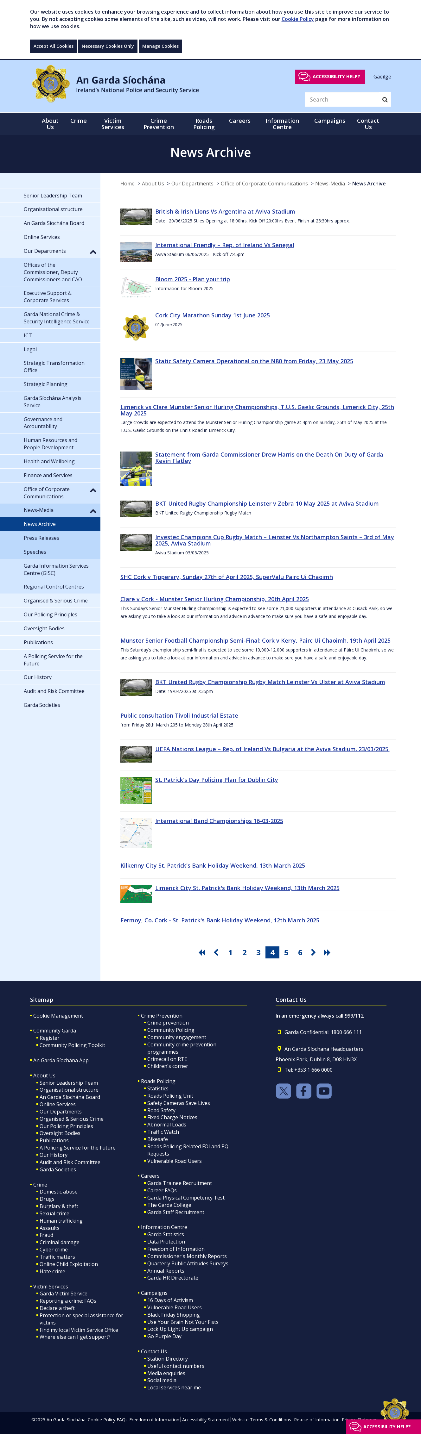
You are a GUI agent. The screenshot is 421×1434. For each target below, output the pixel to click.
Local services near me (174, 1387)
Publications (54, 1140)
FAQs (122, 1420)
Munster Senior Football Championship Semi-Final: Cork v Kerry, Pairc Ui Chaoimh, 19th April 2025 (255, 640)
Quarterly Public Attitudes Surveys (187, 1263)
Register (50, 1037)
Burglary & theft (59, 1206)
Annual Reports (165, 1270)
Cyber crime (54, 1249)
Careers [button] (240, 120)
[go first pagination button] (203, 952)
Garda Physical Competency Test (186, 1197)
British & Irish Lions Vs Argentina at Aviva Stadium (225, 211)
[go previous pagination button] (217, 952)
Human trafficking (61, 1220)
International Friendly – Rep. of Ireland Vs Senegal (224, 245)
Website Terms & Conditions (261, 1420)
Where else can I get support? (75, 1336)
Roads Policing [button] (204, 124)
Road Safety (161, 1110)
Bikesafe (157, 1139)
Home (127, 183)
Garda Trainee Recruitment (179, 1183)
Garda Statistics (165, 1234)
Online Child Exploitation (69, 1264)
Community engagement (176, 1037)
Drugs (47, 1198)
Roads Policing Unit (170, 1095)
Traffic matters (57, 1256)
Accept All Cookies (53, 46)
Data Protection (166, 1241)
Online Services (58, 1104)
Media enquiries (166, 1373)
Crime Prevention (161, 1015)
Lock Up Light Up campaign (180, 1328)
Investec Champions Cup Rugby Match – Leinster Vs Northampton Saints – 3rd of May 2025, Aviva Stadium (274, 540)
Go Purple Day (164, 1336)
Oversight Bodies (60, 1133)
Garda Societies (58, 1169)
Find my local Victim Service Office (79, 1329)
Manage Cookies (160, 46)
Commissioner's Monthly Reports (187, 1256)
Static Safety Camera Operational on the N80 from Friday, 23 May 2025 (254, 361)
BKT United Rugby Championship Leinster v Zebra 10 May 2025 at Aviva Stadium (267, 503)
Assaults (50, 1228)
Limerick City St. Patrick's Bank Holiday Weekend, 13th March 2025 (247, 888)
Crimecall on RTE (167, 1059)
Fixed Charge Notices (172, 1117)
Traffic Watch (163, 1131)
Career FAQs (162, 1190)
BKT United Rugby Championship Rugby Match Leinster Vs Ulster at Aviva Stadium (270, 682)
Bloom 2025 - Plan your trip (192, 279)
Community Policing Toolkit (72, 1045)
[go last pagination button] (328, 952)
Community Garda (54, 1030)
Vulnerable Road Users (174, 1160)
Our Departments (192, 183)
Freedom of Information (176, 1248)
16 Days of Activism (170, 1300)
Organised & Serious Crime (72, 1118)
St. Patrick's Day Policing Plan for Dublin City (216, 779)
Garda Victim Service (63, 1293)
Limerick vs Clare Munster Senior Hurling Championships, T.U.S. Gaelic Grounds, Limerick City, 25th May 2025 (257, 410)
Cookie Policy (298, 19)
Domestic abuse (59, 1191)
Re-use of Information (317, 1420)
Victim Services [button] (112, 124)
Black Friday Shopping (173, 1314)
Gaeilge (382, 76)
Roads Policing (158, 1081)
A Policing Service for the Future (78, 1147)
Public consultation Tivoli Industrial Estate (179, 715)
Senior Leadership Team (69, 1082)
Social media (161, 1380)
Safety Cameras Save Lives (178, 1103)
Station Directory (167, 1358)
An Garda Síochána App (61, 1060)
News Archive (369, 183)
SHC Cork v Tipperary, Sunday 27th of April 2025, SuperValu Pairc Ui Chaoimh (226, 577)
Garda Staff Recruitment (175, 1212)
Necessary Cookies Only (108, 46)
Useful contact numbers (175, 1365)
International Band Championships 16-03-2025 (219, 821)
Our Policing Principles (66, 1126)
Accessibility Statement (205, 1420)
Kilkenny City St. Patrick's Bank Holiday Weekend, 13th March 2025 (212, 865)
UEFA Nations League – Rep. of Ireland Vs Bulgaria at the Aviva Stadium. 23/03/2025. (272, 749)
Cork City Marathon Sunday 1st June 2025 (212, 315)
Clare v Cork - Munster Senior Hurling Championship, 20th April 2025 (214, 599)
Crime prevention (168, 1022)
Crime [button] (78, 120)
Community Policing (171, 1029)
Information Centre (164, 1227)
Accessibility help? (336, 76)
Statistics (158, 1088)
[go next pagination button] (314, 952)
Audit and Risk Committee (70, 1162)
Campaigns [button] (329, 120)
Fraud (46, 1234)
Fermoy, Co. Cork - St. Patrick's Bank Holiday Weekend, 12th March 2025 (219, 920)
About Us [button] (50, 124)
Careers (150, 1175)
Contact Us (154, 1351)
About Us (153, 183)
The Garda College (169, 1204)
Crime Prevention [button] (159, 124)
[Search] (342, 99)
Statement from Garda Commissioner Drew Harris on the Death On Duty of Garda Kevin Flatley (269, 457)
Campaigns (154, 1292)
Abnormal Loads (166, 1124)
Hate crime (52, 1271)
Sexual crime (54, 1213)
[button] (93, 251)
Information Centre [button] (282, 124)
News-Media (330, 183)
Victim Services (50, 1286)
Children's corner (167, 1066)
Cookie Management (58, 1015)
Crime (40, 1184)
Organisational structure (69, 1089)
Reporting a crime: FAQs (68, 1300)
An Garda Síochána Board (70, 1097)
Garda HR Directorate (172, 1277)
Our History (53, 1154)
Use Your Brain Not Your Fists (183, 1322)
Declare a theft (57, 1308)
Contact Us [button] (368, 124)
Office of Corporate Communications (264, 183)
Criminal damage (60, 1242)
